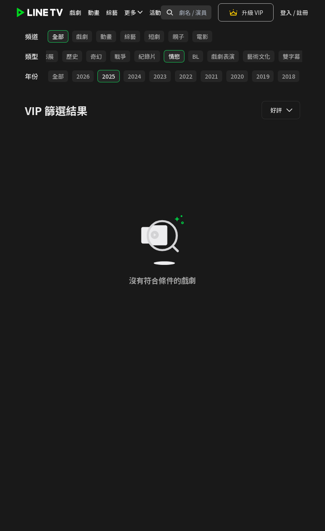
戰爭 (120, 56)
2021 (211, 76)
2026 (83, 76)
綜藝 (112, 12)
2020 (237, 76)
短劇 (154, 36)
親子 (178, 36)
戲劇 (75, 12)
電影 (202, 36)
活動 (155, 12)
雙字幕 (291, 56)
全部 (58, 36)
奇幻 (96, 56)
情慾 (174, 56)
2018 (288, 76)
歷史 (72, 56)
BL (195, 56)
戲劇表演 (223, 56)
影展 (48, 56)
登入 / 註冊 (294, 12)
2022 (185, 76)
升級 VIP (245, 12)
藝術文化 (258, 56)
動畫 (93, 12)
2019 (262, 76)
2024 (134, 76)
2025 (108, 76)
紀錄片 (147, 56)
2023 (160, 76)
